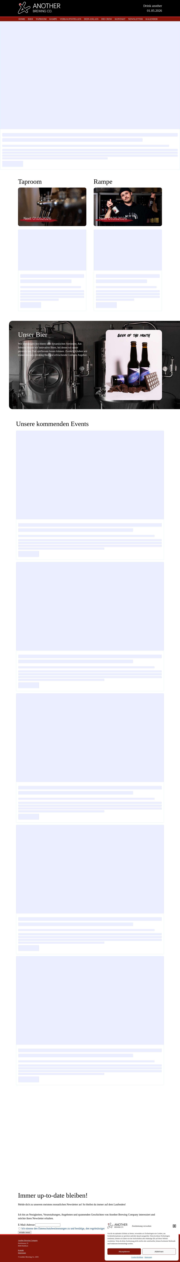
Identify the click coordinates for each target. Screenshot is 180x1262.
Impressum (148, 1257)
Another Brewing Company (28, 1240)
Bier (30, 19)
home (22, 19)
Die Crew (106, 19)
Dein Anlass (91, 19)
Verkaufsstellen (70, 19)
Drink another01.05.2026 (152, 8)
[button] (174, 1226)
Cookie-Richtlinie (137, 1257)
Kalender (152, 19)
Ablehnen (159, 1251)
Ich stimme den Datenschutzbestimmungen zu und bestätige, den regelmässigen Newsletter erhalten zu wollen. (80, 1228)
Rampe (53, 19)
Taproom (41, 19)
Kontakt (120, 19)
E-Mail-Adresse (26, 1224)
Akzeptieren (124, 1251)
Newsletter (135, 19)
